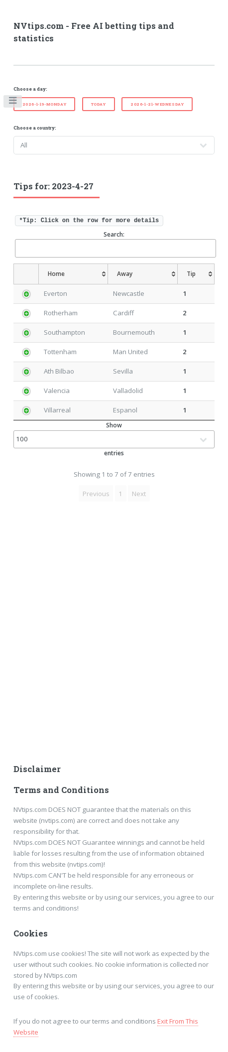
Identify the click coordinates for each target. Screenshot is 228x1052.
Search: (115, 244)
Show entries (114, 439)
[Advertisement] (114, 636)
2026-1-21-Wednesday (157, 104)
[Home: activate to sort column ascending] (73, 273)
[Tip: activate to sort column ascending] (196, 273)
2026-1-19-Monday (44, 104)
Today (98, 104)
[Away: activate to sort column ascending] (143, 273)
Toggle (13, 102)
